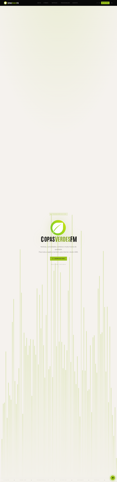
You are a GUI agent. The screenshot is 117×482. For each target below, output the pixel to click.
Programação (65, 2)
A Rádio (46, 2)
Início (39, 2)
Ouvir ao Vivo (58, 258)
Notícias (55, 2)
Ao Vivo (105, 2)
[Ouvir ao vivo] (112, 478)
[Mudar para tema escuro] (111, 3)
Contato (75, 2)
